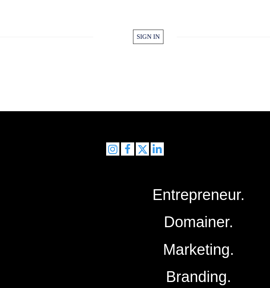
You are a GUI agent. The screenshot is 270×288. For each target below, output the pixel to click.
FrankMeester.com (135, 19)
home (116, 37)
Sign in (148, 36)
